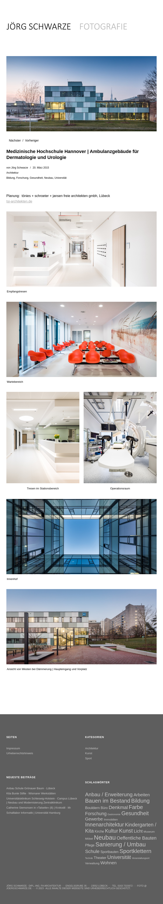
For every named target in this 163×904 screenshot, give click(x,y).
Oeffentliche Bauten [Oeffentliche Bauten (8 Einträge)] (137, 838)
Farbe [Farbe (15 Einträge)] (136, 807)
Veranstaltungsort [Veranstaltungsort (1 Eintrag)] (140, 858)
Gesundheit (36, 177)
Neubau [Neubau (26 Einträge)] (105, 837)
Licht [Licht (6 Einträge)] (138, 831)
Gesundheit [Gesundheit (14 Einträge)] (135, 813)
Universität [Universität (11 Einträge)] (119, 857)
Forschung (22, 177)
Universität (61, 177)
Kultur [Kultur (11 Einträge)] (111, 831)
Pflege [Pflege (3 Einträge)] (89, 845)
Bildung (10, 177)
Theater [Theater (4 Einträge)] (100, 858)
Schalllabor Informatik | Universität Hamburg (33, 812)
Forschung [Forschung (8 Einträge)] (96, 813)
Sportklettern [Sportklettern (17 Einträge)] (135, 851)
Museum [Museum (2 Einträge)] (149, 831)
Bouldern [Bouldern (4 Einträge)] (92, 808)
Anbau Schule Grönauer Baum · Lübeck (30, 788)
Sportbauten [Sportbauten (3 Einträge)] (109, 852)
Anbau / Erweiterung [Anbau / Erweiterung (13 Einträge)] (109, 794)
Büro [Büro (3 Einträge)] (104, 808)
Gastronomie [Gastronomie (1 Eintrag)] (114, 814)
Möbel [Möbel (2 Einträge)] (89, 838)
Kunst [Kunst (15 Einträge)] (126, 831)
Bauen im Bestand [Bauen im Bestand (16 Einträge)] (107, 801)
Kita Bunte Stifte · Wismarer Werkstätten (31, 793)
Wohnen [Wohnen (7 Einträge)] (108, 862)
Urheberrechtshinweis (19, 753)
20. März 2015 (41, 167)
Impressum (13, 748)
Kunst (88, 753)
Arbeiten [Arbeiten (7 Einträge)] (141, 794)
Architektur (12, 172)
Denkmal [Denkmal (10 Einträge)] (118, 807)
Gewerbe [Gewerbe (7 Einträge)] (94, 818)
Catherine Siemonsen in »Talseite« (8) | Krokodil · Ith (38, 807)
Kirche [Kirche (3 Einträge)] (99, 831)
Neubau (48, 177)
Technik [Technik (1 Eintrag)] (89, 858)
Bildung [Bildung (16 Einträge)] (140, 801)
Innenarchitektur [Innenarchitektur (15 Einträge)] (104, 824)
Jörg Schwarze (19, 167)
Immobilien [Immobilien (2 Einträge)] (111, 819)
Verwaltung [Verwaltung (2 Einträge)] (92, 863)
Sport (88, 758)
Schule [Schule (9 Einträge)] (92, 851)
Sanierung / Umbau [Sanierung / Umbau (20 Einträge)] (121, 844)
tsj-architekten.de (19, 201)
